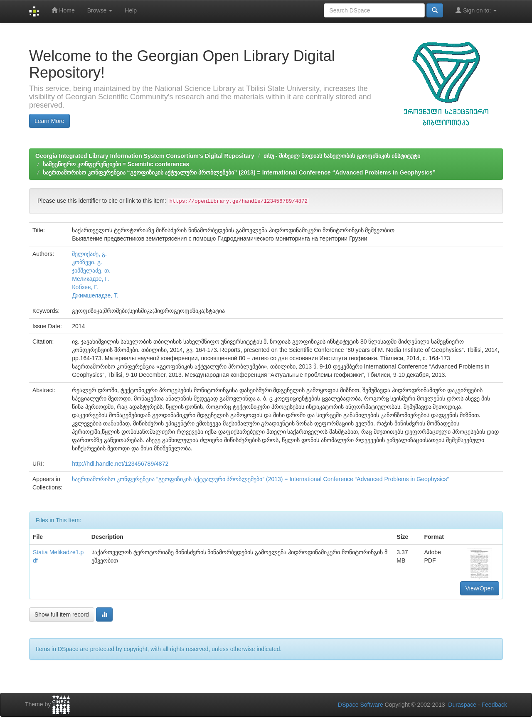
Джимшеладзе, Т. (95, 295)
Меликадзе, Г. (90, 278)
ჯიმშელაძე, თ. (91, 270)
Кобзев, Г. (85, 287)
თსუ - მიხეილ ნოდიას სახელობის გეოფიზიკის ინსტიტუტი (342, 155)
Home (63, 10)
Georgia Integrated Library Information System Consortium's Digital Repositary (144, 155)
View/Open (480, 588)
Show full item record (61, 614)
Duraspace (462, 704)
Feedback (494, 704)
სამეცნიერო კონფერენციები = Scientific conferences (116, 164)
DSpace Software (360, 704)
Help (131, 10)
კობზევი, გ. (87, 262)
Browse (100, 10)
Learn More (49, 121)
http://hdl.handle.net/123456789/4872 (120, 463)
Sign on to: (476, 10)
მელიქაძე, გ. (89, 254)
